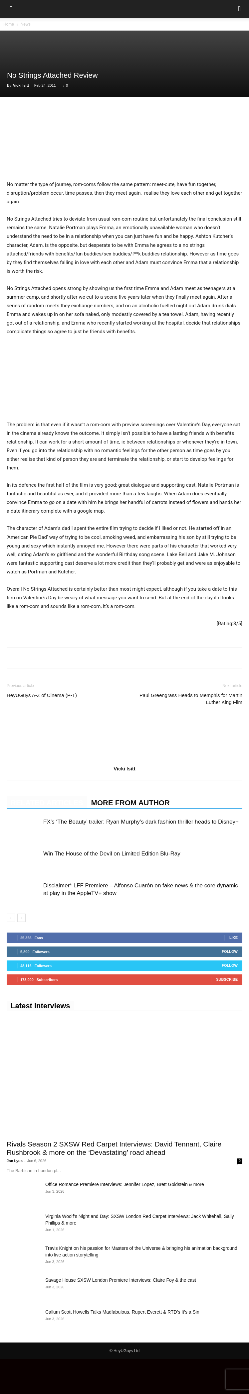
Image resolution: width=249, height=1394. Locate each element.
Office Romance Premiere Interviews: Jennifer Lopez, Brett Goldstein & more (124, 1219)
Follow (230, 987)
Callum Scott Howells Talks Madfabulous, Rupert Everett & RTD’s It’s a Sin (122, 1347)
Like (233, 973)
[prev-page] (11, 953)
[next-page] (21, 953)
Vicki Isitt (21, 85)
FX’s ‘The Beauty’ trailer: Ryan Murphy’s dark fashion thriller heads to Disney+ (141, 857)
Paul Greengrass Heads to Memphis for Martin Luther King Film (190, 734)
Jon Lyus (15, 1196)
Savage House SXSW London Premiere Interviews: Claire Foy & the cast (120, 1315)
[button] (11, 9)
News (26, 24)
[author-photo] (124, 794)
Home (8, 24)
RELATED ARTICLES (47, 838)
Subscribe (227, 1015)
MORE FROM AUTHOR (130, 838)
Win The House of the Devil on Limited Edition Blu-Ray (111, 889)
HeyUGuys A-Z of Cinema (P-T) (42, 730)
